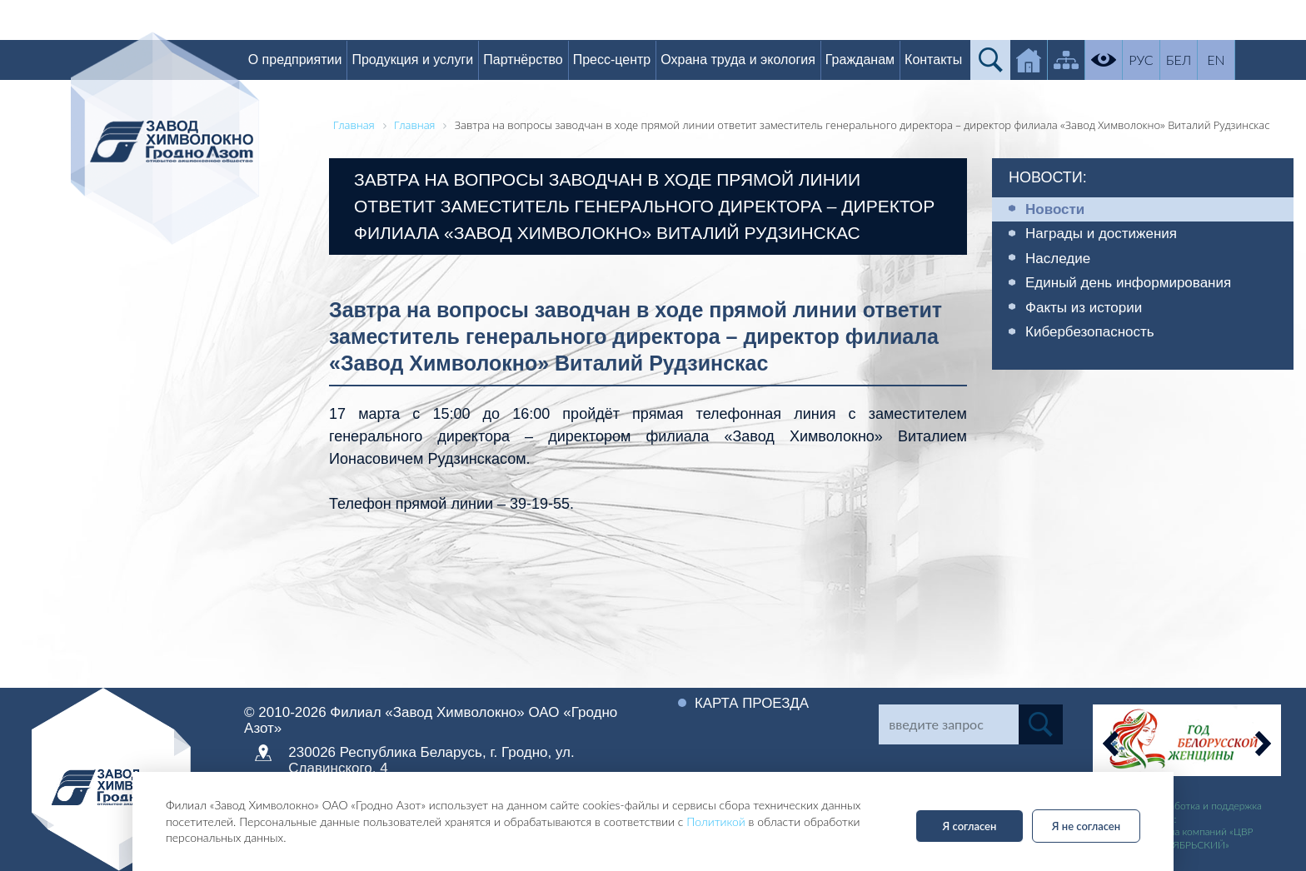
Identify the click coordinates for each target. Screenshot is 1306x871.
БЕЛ (1196, 59)
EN (1234, 59)
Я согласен (970, 826)
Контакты (951, 59)
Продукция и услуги (430, 59)
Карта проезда (755, 702)
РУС (1159, 59)
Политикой (715, 821)
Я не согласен (1086, 826)
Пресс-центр (630, 59)
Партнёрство (540, 59)
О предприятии (313, 59)
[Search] (948, 724)
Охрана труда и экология (755, 59)
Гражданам (877, 59)
